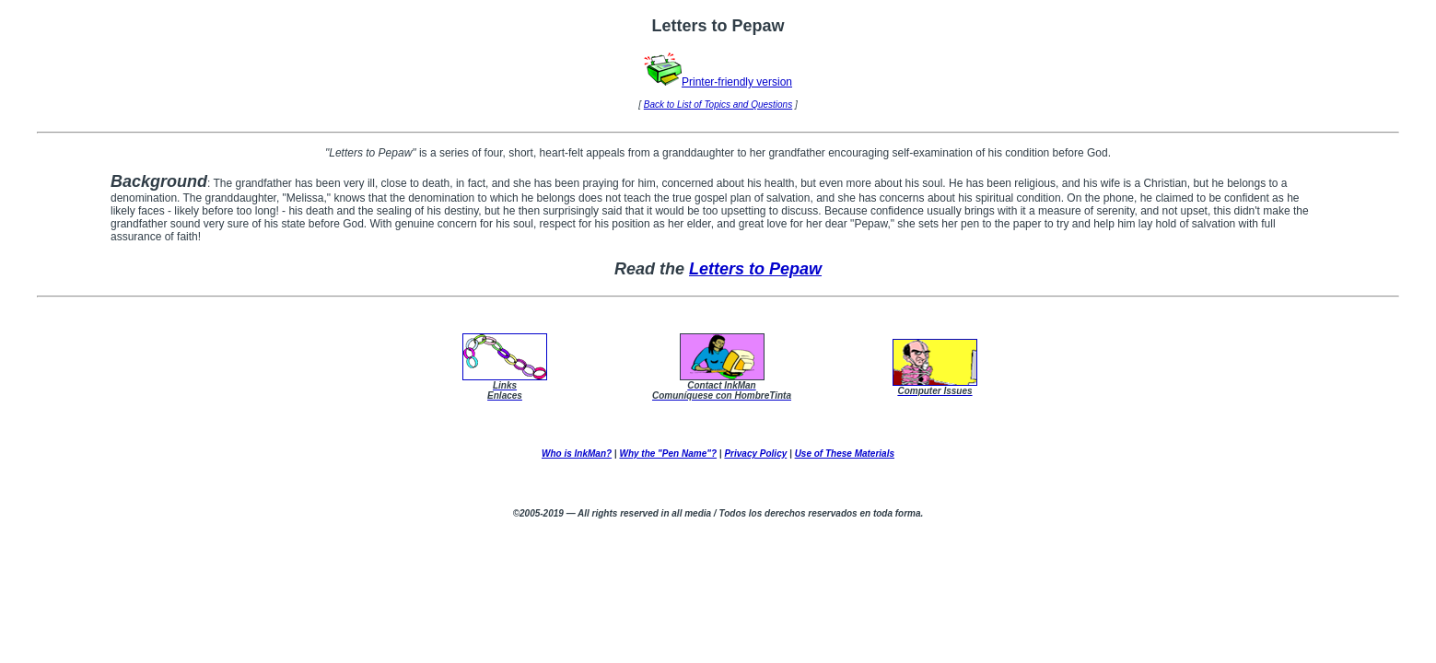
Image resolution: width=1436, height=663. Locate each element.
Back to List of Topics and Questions (718, 104)
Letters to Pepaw (755, 269)
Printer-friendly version (718, 82)
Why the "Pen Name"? (668, 453)
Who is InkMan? (577, 453)
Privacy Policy (755, 453)
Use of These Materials (844, 453)
